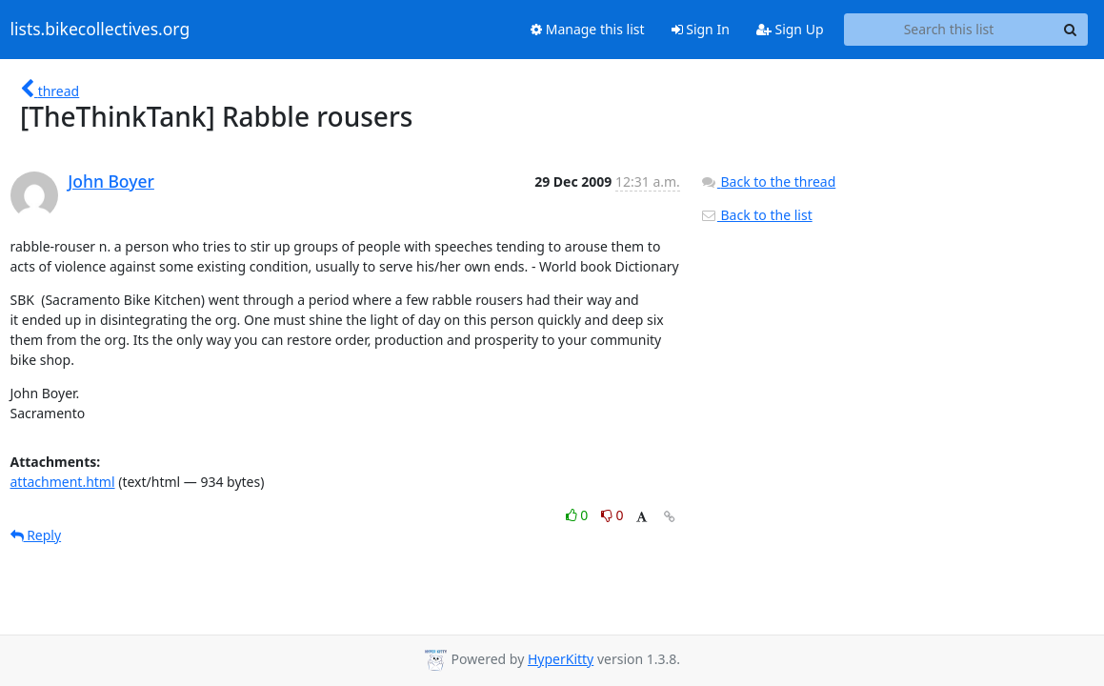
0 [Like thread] (579, 515)
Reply (36, 535)
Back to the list (756, 215)
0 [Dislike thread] (612, 515)
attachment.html (62, 482)
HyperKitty (560, 659)
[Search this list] (949, 29)
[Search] (1071, 29)
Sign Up (790, 29)
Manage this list (588, 29)
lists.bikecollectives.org (100, 29)
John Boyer (111, 181)
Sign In (701, 29)
